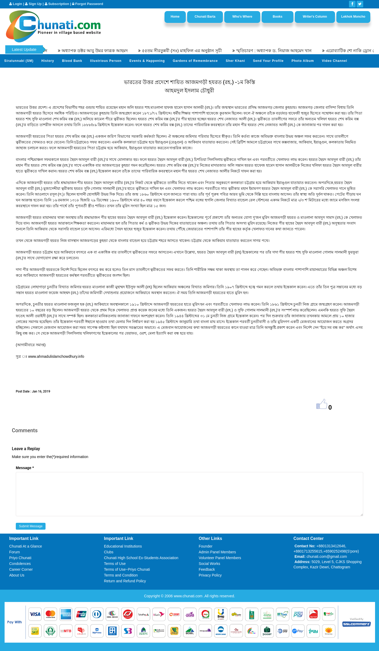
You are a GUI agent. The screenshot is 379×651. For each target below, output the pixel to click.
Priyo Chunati (20, 558)
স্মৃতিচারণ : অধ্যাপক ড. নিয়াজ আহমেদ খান (277, 50)
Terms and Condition (121, 575)
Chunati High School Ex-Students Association (141, 558)
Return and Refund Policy (125, 581)
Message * (25, 468)
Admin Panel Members (217, 552)
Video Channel (334, 61)
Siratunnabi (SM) (18, 61)
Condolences (20, 563)
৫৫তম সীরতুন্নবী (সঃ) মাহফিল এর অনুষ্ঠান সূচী (185, 50)
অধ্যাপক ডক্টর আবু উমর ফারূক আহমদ (98, 50)
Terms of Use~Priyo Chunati (127, 569)
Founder (205, 546)
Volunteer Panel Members (220, 558)
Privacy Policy (210, 575)
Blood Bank (72, 61)
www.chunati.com (188, 596)
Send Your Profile (268, 61)
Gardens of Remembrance (195, 61)
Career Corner (21, 569)
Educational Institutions (123, 546)
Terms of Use (115, 563)
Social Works (209, 563)
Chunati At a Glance (25, 546)
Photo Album (303, 61)
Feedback (207, 569)
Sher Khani (235, 61)
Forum (14, 552)
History (47, 61)
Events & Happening (147, 61)
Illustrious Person (105, 61)
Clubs (108, 552)
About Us (16, 575)
